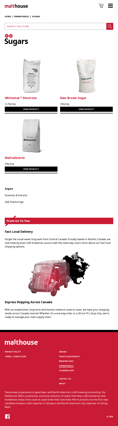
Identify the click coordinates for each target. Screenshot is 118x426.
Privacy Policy (13, 351)
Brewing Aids (66, 361)
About (62, 383)
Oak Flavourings (14, 202)
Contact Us (65, 378)
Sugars (9, 188)
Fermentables (21, 16)
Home (8, 16)
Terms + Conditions (15, 356)
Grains (62, 351)
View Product (31, 109)
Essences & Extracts (16, 195)
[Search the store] (55, 26)
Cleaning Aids (66, 370)
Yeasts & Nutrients (69, 356)
